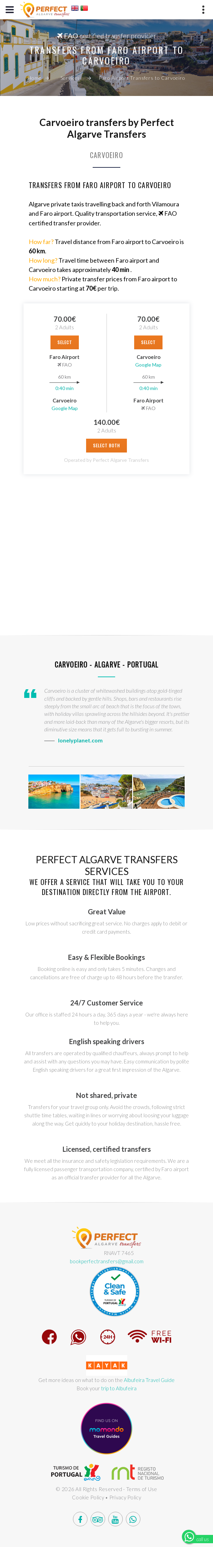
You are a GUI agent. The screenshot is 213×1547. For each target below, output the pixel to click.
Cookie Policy (88, 1497)
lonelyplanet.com (80, 740)
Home (34, 78)
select (64, 342)
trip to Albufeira (119, 1388)
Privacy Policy (125, 1497)
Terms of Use (141, 1489)
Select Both (106, 445)
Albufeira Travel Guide (149, 1380)
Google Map (65, 408)
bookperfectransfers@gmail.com (106, 1261)
